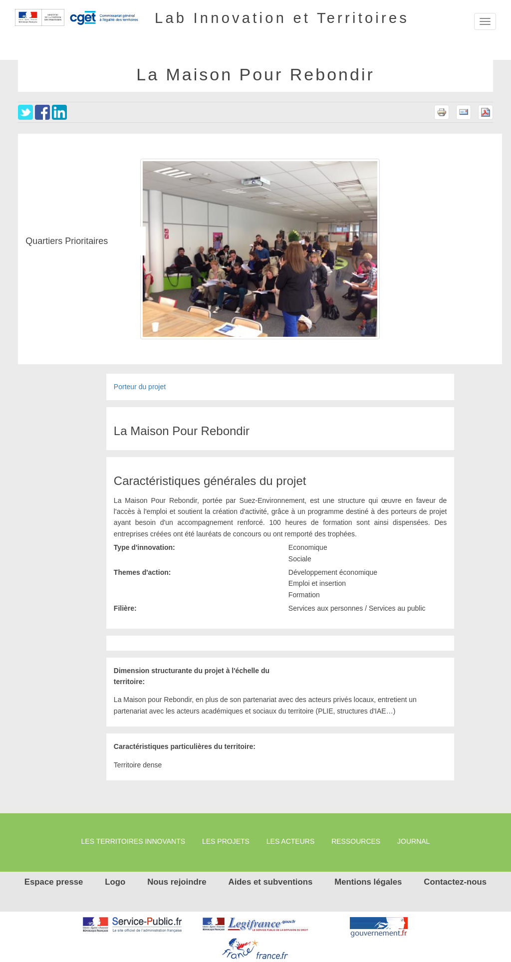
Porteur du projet (140, 387)
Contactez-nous (455, 882)
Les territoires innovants (133, 841)
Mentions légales (368, 882)
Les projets (226, 841)
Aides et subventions (271, 882)
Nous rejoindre (176, 882)
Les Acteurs (290, 841)
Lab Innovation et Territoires (282, 17)
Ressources (355, 841)
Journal (413, 841)
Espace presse (53, 882)
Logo (115, 882)
